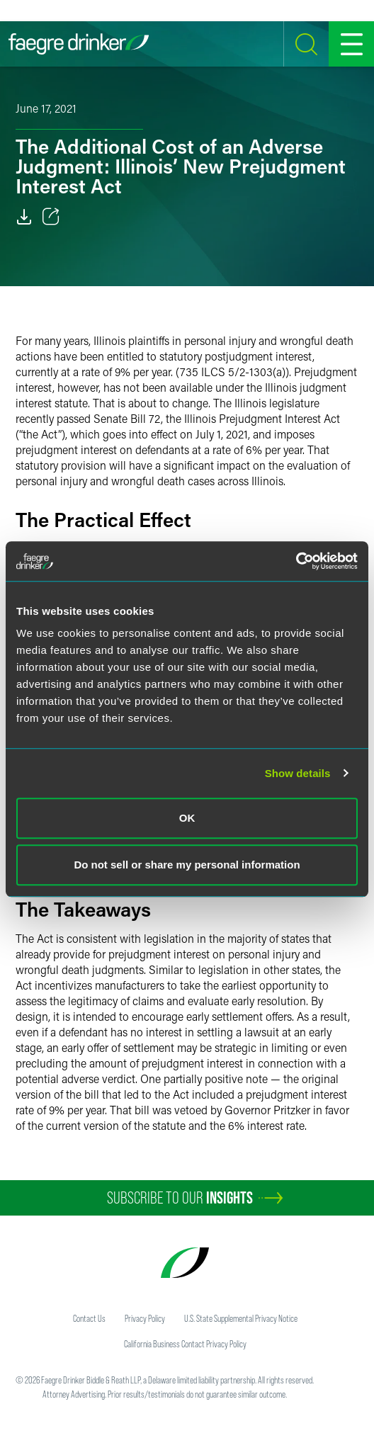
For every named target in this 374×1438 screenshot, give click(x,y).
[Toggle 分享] (51, 217)
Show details (298, 773)
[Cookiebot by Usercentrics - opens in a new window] (296, 561)
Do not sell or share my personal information (187, 865)
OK (187, 818)
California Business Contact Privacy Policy (185, 1343)
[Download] (24, 217)
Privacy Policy (145, 1318)
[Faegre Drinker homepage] (78, 44)
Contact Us (89, 1318)
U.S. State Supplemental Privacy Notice (241, 1318)
